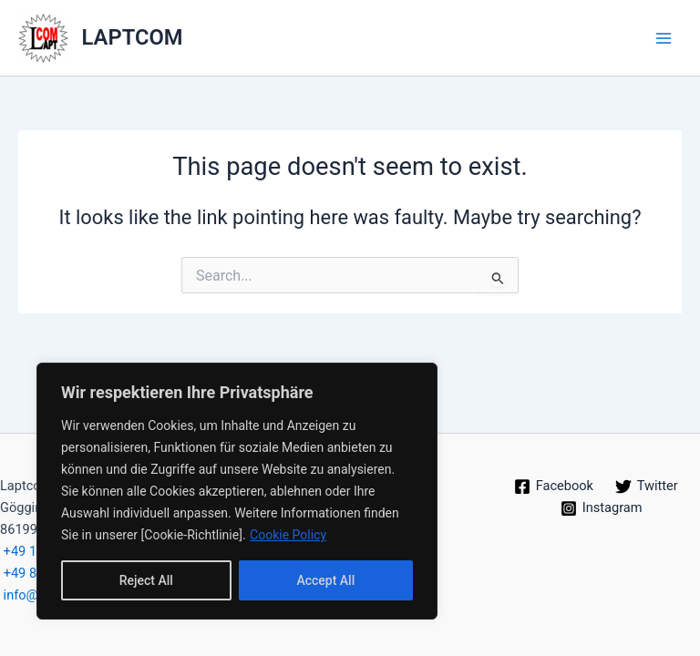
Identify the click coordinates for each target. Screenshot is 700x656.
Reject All (146, 580)
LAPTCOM (132, 37)
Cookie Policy (288, 535)
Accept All (325, 580)
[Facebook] (554, 486)
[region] (237, 491)
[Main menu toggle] (663, 37)
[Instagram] (601, 508)
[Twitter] (647, 486)
